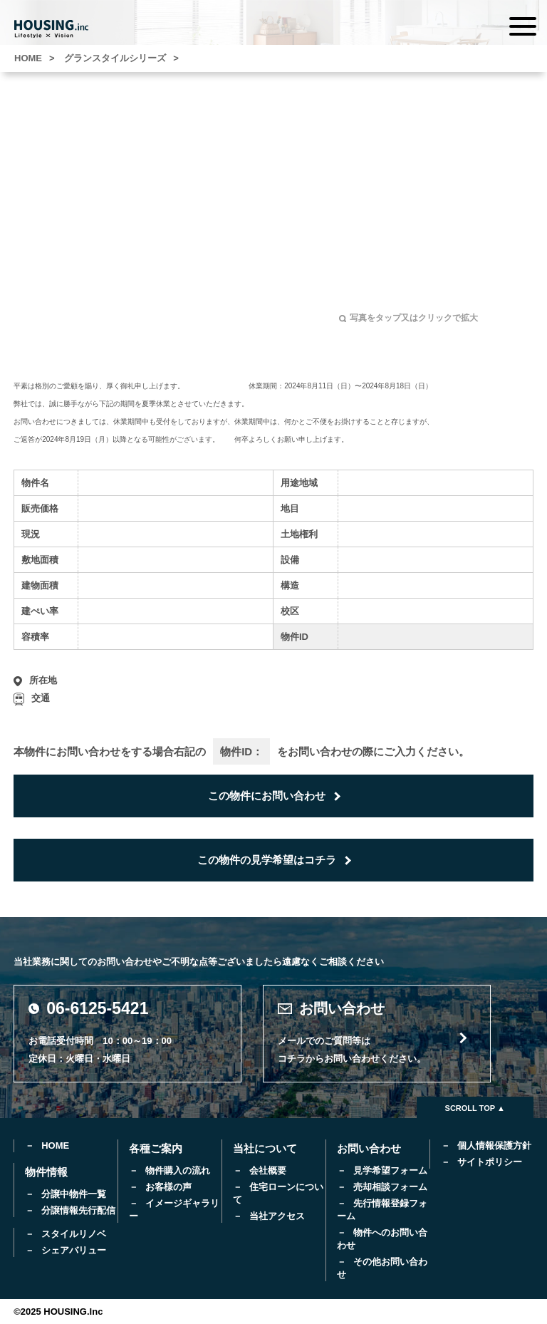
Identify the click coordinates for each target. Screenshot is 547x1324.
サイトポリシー (489, 1162)
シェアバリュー (73, 1250)
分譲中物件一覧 (73, 1194)
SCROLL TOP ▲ (475, 1108)
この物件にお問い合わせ (266, 796)
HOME (55, 1145)
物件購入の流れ (177, 1170)
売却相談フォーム (390, 1186)
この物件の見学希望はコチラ (266, 860)
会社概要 (267, 1170)
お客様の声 (168, 1186)
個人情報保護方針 (494, 1145)
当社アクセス (277, 1216)
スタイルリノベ (73, 1234)
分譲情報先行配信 (78, 1210)
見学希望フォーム (390, 1170)
